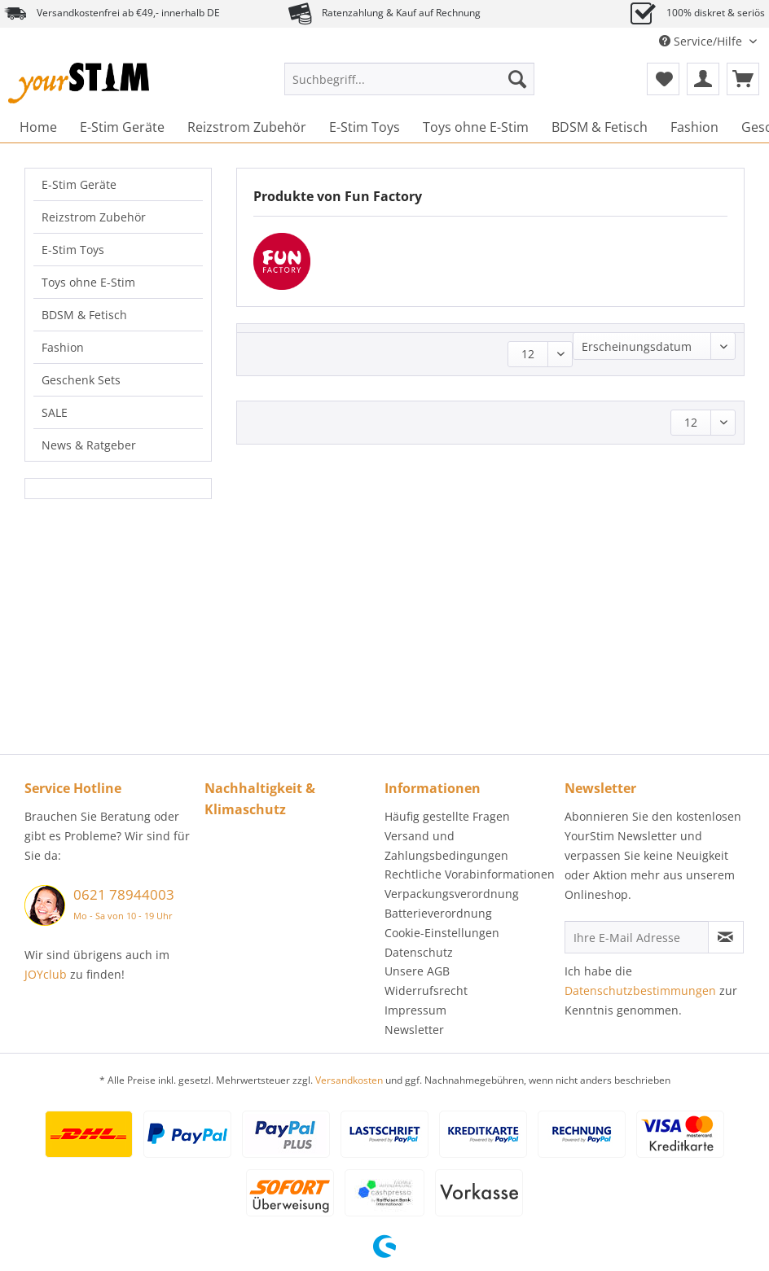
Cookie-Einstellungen (441, 932)
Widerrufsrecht (426, 990)
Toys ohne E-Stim (88, 282)
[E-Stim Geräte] (122, 127)
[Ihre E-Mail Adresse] (637, 937)
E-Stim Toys (73, 249)
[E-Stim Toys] (364, 127)
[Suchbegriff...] (409, 79)
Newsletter (414, 1029)
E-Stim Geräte (79, 184)
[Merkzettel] (663, 79)
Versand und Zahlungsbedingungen (446, 845)
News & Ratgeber (89, 445)
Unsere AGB (417, 971)
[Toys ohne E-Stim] (475, 127)
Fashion (63, 347)
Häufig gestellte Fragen (447, 816)
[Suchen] (517, 79)
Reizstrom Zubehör (94, 217)
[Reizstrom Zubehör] (247, 127)
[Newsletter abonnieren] (726, 937)
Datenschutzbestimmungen (640, 990)
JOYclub (45, 974)
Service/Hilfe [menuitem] (702, 41)
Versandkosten (349, 1080)
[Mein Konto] (703, 79)
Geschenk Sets (81, 380)
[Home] (38, 127)
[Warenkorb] (743, 79)
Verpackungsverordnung (451, 893)
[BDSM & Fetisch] (599, 127)
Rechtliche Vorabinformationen (469, 874)
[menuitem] (409, 87)
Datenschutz (418, 952)
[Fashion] (694, 127)
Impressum (415, 1010)
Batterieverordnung (438, 913)
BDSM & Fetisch (84, 314)
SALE (55, 412)
